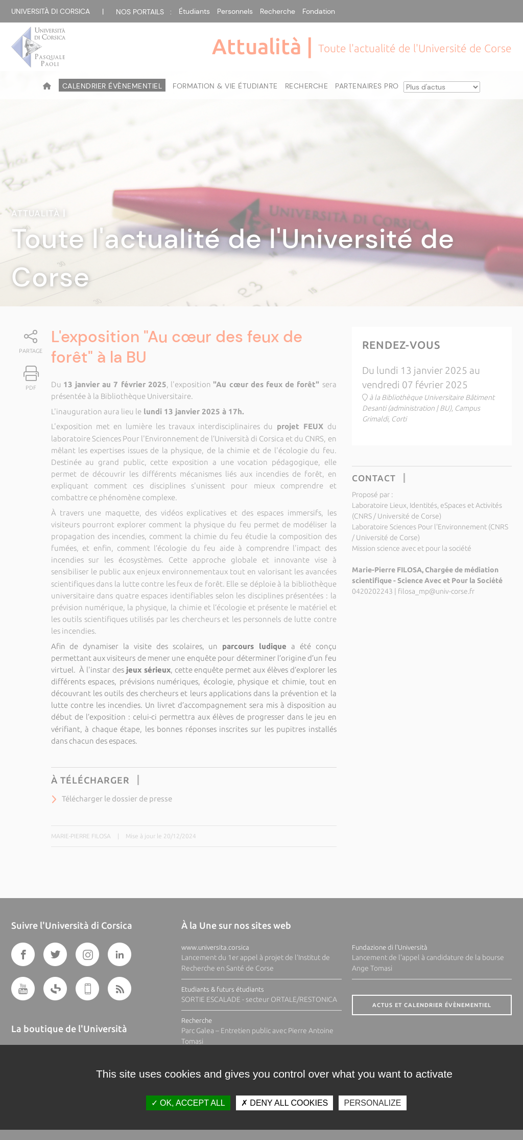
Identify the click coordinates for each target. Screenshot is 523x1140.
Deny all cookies (284, 1103)
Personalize (372, 1103)
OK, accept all (188, 1103)
